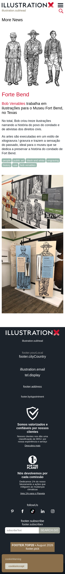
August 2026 (32, 545)
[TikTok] (32, 513)
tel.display (32, 375)
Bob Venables (13, 103)
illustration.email (32, 369)
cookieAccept (16, 566)
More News (12, 19)
